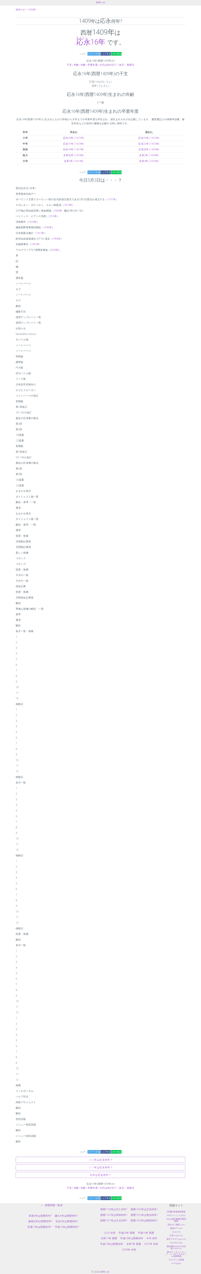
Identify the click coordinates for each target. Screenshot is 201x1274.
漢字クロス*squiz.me (176, 1239)
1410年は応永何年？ (100, 1167)
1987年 (35, 244)
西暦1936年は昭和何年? (144, 1220)
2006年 (54, 249)
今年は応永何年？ (100, 1174)
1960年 (56, 238)
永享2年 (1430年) (149, 155)
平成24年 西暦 (127, 1232)
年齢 (76, 64)
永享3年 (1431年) (74, 161)
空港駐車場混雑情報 (176, 1212)
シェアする (105, 54)
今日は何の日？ (108, 64)
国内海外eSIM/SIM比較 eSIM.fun (176, 1247)
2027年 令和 (151, 1243)
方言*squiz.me (176, 1235)
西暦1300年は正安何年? (144, 1209)
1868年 (58, 210)
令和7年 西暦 (133, 1243)
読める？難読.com (176, 1224)
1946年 (48, 227)
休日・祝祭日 (126, 64)
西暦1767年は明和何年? (114, 1215)
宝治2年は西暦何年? (66, 1221)
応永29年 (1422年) (148, 137)
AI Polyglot (176, 1263)
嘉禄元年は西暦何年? (40, 1221)
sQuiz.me (176, 1232)
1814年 (68, 205)
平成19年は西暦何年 (111, 1243)
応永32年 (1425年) (148, 143)
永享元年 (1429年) (73, 155)
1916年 (53, 216)
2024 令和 (109, 1232)
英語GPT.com (176, 1228)
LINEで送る (116, 54)
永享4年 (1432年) (149, 161)
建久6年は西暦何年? (66, 1215)
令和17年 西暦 (109, 1238)
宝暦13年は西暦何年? (39, 1226)
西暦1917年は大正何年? (114, 1220)
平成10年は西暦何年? (67, 1226)
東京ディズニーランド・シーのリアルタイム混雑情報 (176, 1254)
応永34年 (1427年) (73, 149)
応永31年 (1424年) (73, 143)
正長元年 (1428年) (149, 149)
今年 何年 (151, 1238)
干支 (69, 64)
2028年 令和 (129, 1249)
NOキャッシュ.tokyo (176, 1215)
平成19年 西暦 (146, 1232)
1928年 (32, 221)
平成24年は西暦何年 (131, 1238)
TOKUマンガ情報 (176, 1260)
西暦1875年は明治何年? (144, 1215)
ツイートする (93, 54)
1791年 (111, 199)
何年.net (100, 2)
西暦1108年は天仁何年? (114, 1209)
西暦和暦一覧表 (54, 1205)
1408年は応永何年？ (100, 1159)
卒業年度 (92, 64)
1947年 (40, 233)
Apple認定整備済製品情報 (176, 1220)
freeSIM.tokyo (176, 1243)
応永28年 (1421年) (73, 137)
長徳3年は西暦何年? (40, 1215)
